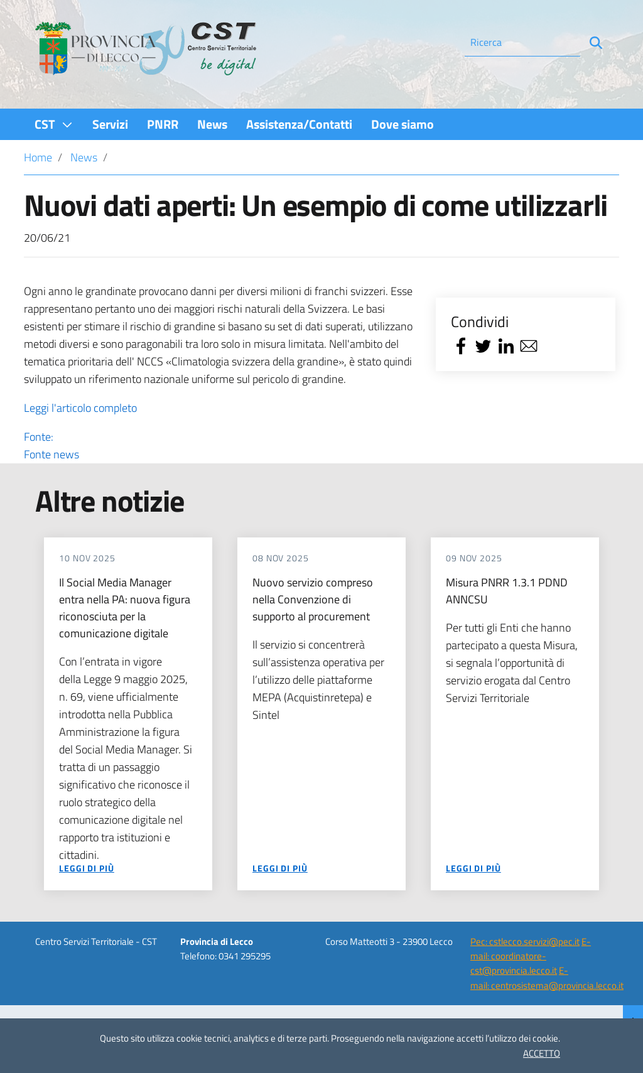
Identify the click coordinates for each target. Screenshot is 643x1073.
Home (38, 157)
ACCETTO (541, 1053)
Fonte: (221, 445)
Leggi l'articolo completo (80, 407)
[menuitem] (54, 124)
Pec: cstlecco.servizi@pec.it (525, 941)
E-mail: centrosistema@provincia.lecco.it (547, 977)
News (83, 157)
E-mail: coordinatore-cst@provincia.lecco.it (530, 956)
